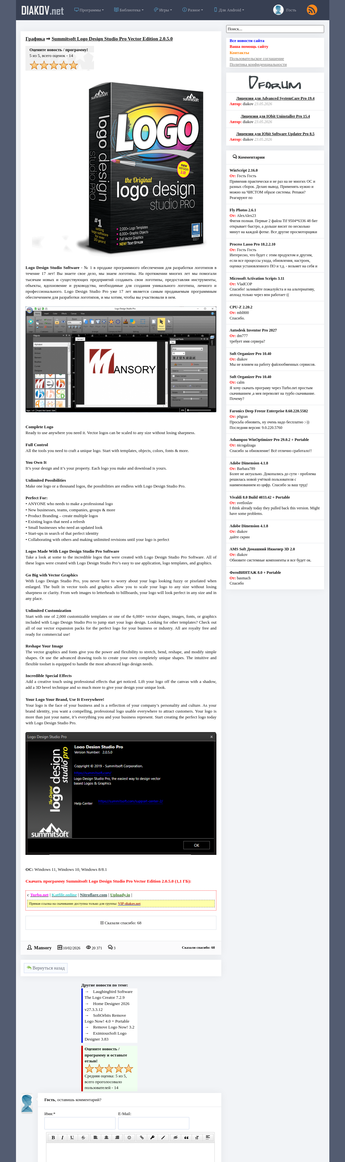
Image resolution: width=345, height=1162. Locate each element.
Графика (35, 38)
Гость (284, 10)
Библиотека (127, 9)
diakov (42, 10)
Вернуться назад (46, 968)
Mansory (43, 947)
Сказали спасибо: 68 (123, 922)
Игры (161, 9)
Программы (87, 9)
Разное (191, 9)
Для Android (227, 9)
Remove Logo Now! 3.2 (113, 1027)
